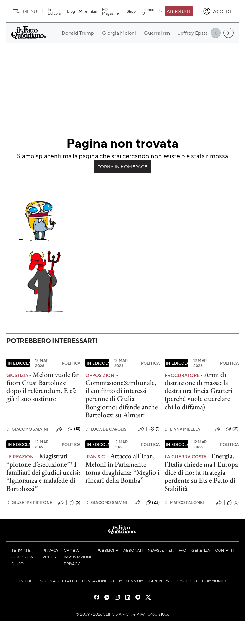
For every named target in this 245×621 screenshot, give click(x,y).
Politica (71, 363)
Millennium (88, 11)
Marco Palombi (184, 502)
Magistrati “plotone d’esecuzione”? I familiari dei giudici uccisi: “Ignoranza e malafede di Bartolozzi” (43, 472)
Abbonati (178, 11)
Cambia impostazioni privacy (77, 557)
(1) (154, 429)
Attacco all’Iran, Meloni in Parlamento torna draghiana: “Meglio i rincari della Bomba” (122, 468)
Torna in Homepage (123, 166)
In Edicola (54, 11)
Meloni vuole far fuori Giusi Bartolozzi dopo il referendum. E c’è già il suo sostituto (42, 386)
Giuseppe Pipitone (29, 502)
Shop (131, 11)
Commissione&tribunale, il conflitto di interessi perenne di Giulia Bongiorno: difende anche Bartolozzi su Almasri (121, 398)
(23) (153, 502)
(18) (74, 429)
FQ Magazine (110, 11)
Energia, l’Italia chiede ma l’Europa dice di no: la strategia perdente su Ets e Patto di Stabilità (201, 472)
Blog (71, 11)
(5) (74, 502)
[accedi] (217, 11)
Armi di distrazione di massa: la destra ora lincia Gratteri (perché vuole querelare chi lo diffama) (199, 390)
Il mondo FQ (151, 11)
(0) (233, 502)
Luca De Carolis (106, 429)
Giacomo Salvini (27, 429)
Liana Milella (182, 429)
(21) (232, 429)
